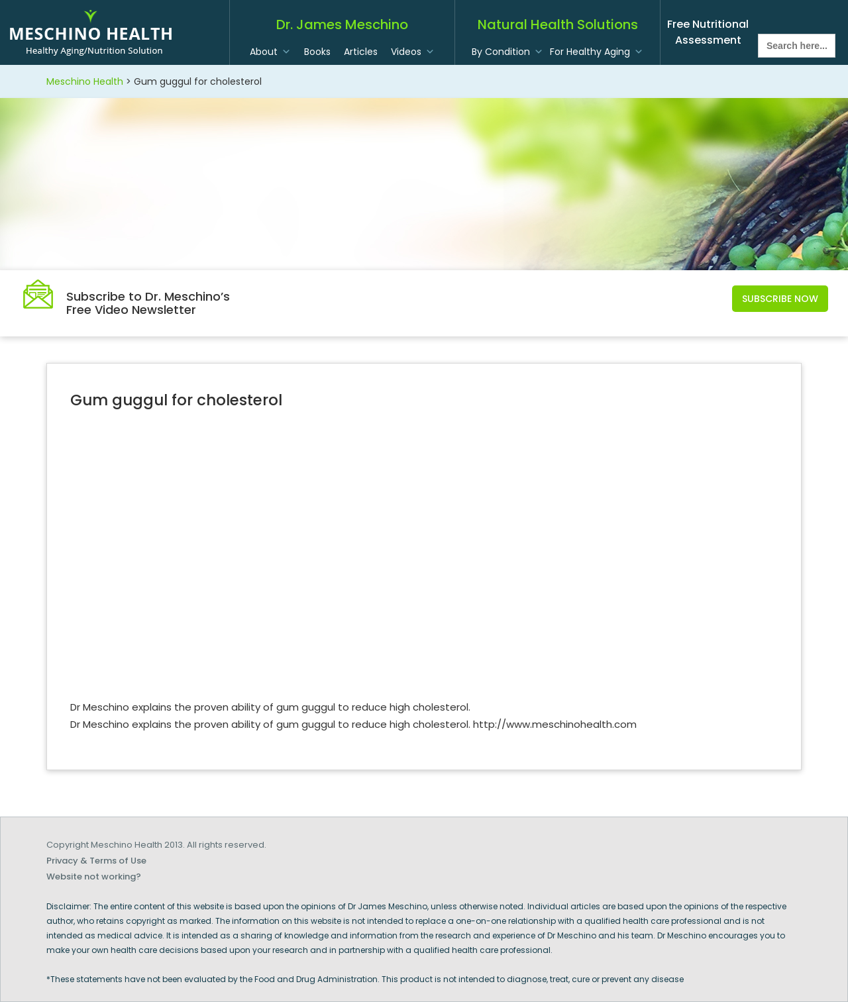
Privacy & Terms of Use (96, 860)
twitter (796, 17)
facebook (768, 17)
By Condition (501, 51)
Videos (406, 51)
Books (317, 51)
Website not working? (93, 876)
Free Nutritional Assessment (708, 32)
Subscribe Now (780, 298)
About (264, 51)
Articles (361, 51)
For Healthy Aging (590, 51)
